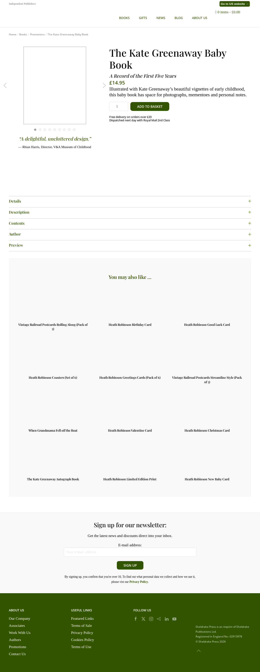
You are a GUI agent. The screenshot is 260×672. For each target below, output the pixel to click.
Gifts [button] (143, 18)
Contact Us (17, 654)
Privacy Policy (82, 633)
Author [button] (130, 234)
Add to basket (149, 106)
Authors (15, 640)
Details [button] (130, 201)
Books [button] (124, 18)
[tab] (35, 130)
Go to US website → (235, 4)
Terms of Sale (81, 626)
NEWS (160, 18)
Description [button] (130, 212)
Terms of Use (81, 647)
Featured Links (82, 618)
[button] (249, 17)
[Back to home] (52, 18)
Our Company (19, 618)
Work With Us (20, 633)
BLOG (179, 18)
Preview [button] (130, 245)
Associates (17, 626)
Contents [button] (130, 223)
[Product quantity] (118, 106)
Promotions (17, 647)
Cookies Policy (82, 640)
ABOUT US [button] (199, 18)
